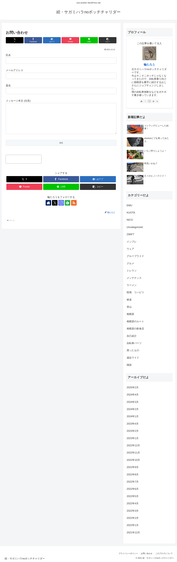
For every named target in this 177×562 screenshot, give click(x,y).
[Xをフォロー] (55, 208)
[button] (107, 40)
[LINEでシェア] (89, 40)
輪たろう (149, 64)
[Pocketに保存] (70, 40)
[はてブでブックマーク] (52, 40)
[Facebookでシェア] (33, 40)
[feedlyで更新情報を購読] (67, 208)
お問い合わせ (146, 553)
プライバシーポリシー (128, 553)
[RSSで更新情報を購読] (74, 208)
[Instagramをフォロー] (61, 208)
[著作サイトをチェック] (48, 208)
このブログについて (164, 553)
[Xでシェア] (15, 40)
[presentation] (23, 165)
